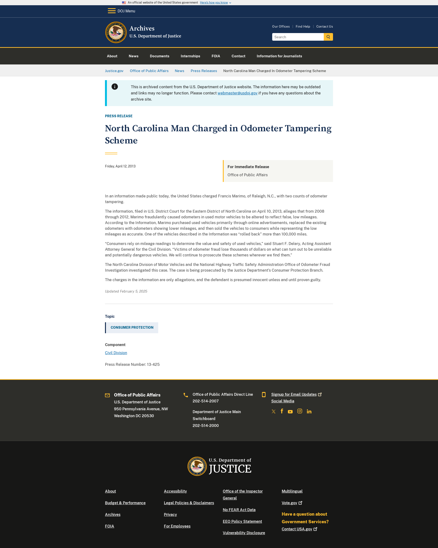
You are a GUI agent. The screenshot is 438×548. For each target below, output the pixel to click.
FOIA (109, 526)
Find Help (303, 26)
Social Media (282, 401)
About (110, 491)
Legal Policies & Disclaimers (189, 503)
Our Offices (281, 26)
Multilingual (292, 491)
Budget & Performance (125, 503)
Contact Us (324, 26)
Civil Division (116, 353)
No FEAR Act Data (239, 510)
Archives (112, 514)
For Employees (177, 526)
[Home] (143, 41)
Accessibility (175, 491)
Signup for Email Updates (297, 394)
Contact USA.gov (300, 529)
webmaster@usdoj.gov (237, 93)
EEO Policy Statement (242, 521)
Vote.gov (292, 503)
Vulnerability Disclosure (244, 533)
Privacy (170, 514)
